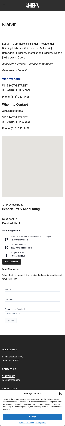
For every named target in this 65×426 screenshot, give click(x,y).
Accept (32, 417)
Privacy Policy (41, 423)
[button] (61, 393)
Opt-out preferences (26, 423)
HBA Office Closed (19, 240)
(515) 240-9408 (20, 96)
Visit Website (11, 79)
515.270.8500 (8, 376)
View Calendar (11, 262)
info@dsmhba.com (11, 380)
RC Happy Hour (18, 256)
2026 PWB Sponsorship (21, 248)
